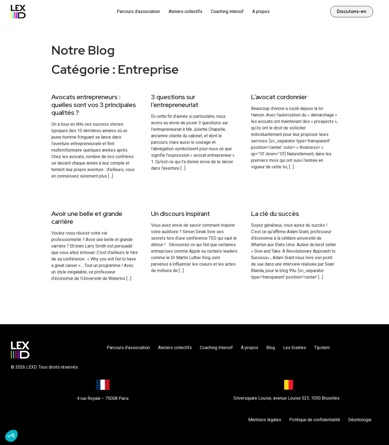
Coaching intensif (227, 11)
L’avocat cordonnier (279, 97)
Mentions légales (264, 419)
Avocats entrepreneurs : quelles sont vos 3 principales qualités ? (93, 105)
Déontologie (359, 419)
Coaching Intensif (216, 347)
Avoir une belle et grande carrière (86, 217)
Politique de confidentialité (314, 419)
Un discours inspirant (180, 213)
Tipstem (322, 347)
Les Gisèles (294, 347)
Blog (270, 347)
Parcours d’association (138, 11)
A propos (261, 11)
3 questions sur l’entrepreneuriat (174, 101)
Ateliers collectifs (185, 11)
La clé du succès (275, 213)
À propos (249, 347)
